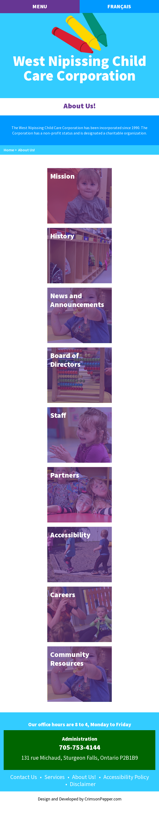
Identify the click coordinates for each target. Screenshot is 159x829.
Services (54, 777)
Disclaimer (83, 784)
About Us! (84, 777)
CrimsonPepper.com (103, 799)
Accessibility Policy (126, 777)
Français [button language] (119, 6)
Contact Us (23, 777)
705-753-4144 (79, 747)
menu (39, 6)
